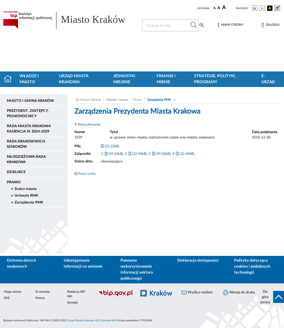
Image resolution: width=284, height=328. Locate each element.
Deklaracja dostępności (198, 261)
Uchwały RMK (26, 195)
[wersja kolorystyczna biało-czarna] (262, 8)
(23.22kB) (110, 146)
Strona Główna (90, 99)
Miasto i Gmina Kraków (30, 101)
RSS (7, 298)
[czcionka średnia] (219, 8)
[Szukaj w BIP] (165, 25)
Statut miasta (25, 189)
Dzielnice (16, 172)
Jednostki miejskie (124, 79)
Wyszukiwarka (89, 124)
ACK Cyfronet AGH (106, 320)
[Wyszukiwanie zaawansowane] (201, 25)
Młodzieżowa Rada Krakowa (26, 159)
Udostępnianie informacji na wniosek (83, 264)
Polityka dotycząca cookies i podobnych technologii (252, 267)
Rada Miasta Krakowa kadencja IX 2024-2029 (29, 128)
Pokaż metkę (87, 173)
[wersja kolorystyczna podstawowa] (254, 8)
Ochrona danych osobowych (21, 264)
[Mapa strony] (230, 25)
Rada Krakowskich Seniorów (26, 144)
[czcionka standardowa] (214, 8)
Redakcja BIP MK (76, 294)
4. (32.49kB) (183, 154)
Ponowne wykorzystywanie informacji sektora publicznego (136, 270)
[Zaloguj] (270, 25)
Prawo (14, 182)
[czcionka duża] (228, 8)
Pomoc (40, 298)
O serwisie (42, 291)
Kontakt (72, 302)
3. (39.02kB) (159, 154)
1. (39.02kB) (112, 154)
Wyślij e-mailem (197, 292)
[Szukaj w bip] (193, 25)
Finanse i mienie (166, 79)
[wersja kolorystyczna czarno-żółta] (269, 8)
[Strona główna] (9, 79)
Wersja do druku (239, 292)
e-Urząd (268, 79)
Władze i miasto (29, 79)
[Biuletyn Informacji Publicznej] (115, 295)
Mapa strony (12, 291)
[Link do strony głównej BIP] (69, 20)
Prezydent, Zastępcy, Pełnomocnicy (28, 113)
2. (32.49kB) (136, 154)
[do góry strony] (271, 297)
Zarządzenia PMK (29, 202)
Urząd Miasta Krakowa (74, 79)
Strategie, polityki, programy (215, 79)
